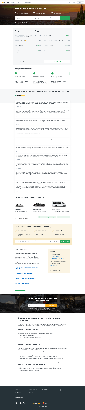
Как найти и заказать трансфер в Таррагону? (26, 253)
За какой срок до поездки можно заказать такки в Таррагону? (27, 268)
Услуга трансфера (18, 392)
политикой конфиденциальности (45, 309)
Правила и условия (44, 406)
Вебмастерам (31, 394)
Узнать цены (65, 18)
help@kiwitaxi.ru (55, 256)
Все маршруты (57, 61)
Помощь (73, 2)
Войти (80, 2)
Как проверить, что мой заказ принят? (24, 273)
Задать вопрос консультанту (58, 258)
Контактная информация (19, 397)
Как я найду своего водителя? (22, 283)
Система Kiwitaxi (17, 389)
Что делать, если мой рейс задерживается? (25, 278)
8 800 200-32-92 (53, 265)
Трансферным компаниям (33, 389)
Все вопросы (20, 289)
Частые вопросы (17, 394)
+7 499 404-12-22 (53, 269)
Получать (51, 305)
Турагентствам (31, 392)
